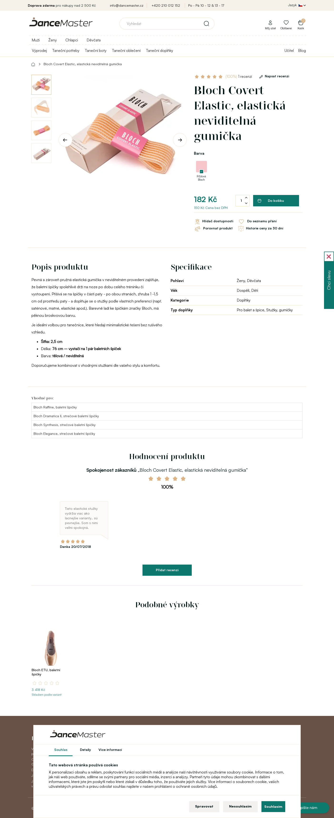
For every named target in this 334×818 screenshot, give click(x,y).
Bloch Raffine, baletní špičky (55, 407)
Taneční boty (96, 50)
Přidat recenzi (167, 570)
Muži (36, 40)
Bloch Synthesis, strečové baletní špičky (65, 425)
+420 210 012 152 (166, 5)
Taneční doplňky (159, 50)
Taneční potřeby (65, 50)
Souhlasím (273, 806)
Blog (302, 50)
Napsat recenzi (273, 76)
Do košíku (271, 200)
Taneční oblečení (126, 50)
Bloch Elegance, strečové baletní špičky (64, 433)
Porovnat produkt (213, 228)
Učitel (289, 50)
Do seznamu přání (257, 221)
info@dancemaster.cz (126, 5)
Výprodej (39, 50)
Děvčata (94, 40)
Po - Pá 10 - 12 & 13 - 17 (206, 5)
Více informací (110, 750)
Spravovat (204, 806)
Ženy (52, 40)
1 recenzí (239, 76)
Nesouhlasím (240, 806)
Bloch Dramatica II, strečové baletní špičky (66, 416)
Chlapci (71, 40)
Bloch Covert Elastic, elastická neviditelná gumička (83, 64)
